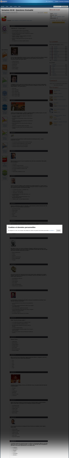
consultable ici (51, 230)
